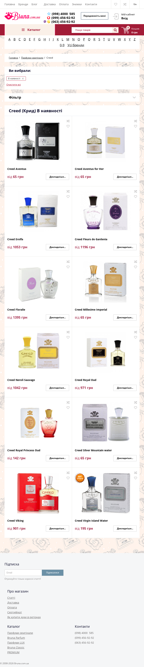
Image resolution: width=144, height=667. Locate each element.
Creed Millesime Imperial (91, 309)
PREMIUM (13, 652)
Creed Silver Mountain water (93, 450)
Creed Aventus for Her (89, 169)
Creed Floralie (16, 309)
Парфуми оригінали (20, 633)
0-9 (62, 45)
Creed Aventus (16, 169)
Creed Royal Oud (85, 380)
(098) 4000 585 (63, 14)
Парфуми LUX (16, 642)
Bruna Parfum (16, 637)
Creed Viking (15, 520)
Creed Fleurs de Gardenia (91, 239)
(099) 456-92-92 (63, 18)
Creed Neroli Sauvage (21, 380)
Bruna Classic (15, 647)
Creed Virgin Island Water (91, 520)
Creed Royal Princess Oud (23, 450)
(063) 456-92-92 (63, 22)
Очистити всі (13, 84)
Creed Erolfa (15, 239)
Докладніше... (58, 176)
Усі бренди (76, 45)
